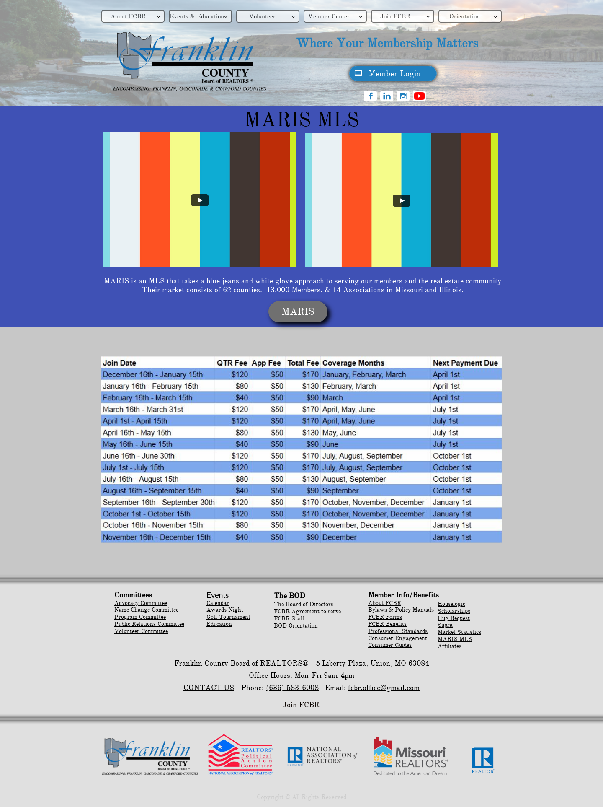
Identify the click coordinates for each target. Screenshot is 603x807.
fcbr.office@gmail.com (384, 687)
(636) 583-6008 (292, 687)
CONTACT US (208, 687)
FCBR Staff (289, 618)
